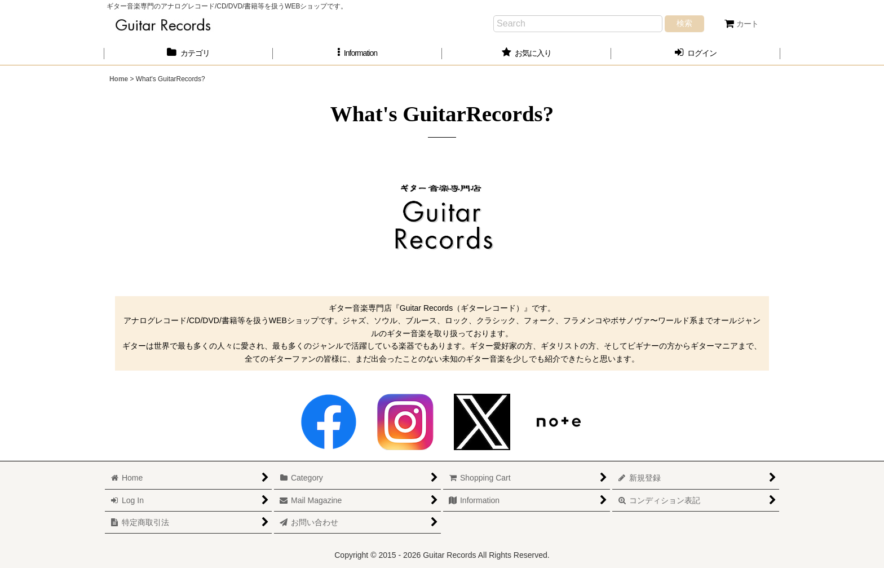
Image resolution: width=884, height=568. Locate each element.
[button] (357, 53)
